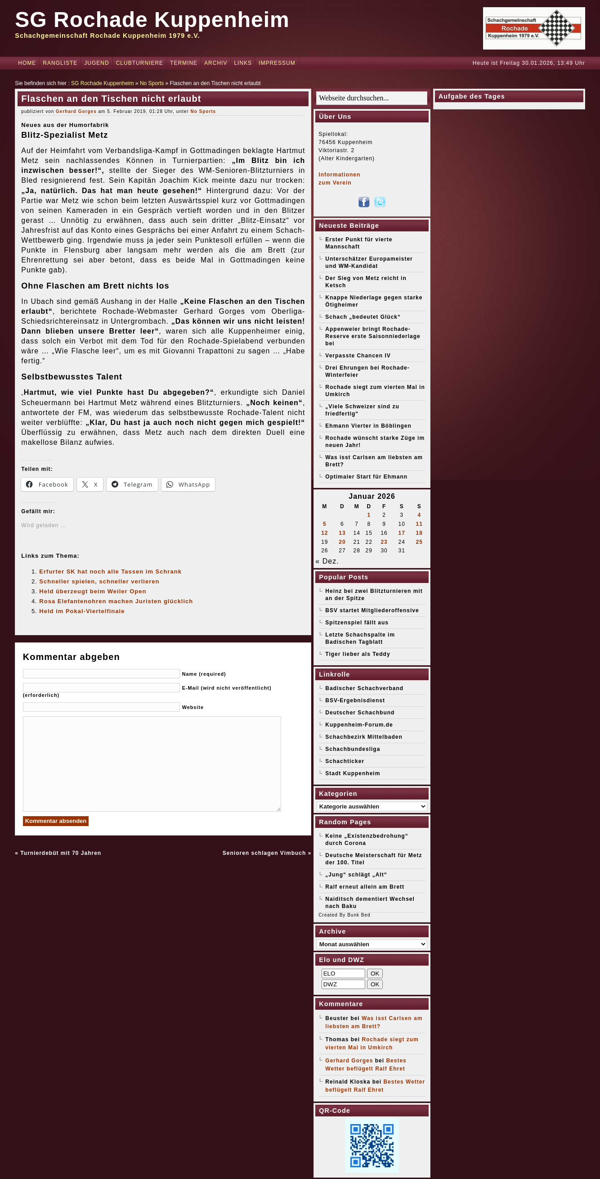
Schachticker (344, 761)
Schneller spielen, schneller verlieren (99, 581)
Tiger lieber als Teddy (357, 654)
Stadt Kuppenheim (352, 773)
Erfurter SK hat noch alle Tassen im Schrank (110, 571)
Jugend (96, 63)
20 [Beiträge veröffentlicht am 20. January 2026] (342, 542)
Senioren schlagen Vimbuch (264, 853)
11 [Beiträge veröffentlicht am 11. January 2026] (419, 524)
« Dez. (327, 561)
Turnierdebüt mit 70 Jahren (60, 853)
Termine (183, 63)
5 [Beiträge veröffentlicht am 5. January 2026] (325, 524)
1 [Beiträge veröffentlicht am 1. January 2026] (369, 515)
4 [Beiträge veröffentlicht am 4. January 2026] (419, 515)
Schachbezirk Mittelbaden (363, 737)
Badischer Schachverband (364, 688)
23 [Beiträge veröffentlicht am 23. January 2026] (384, 542)
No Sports (152, 83)
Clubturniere (139, 63)
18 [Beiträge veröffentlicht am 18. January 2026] (419, 533)
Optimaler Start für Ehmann (366, 477)
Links (243, 63)
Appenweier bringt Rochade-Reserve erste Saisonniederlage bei (372, 336)
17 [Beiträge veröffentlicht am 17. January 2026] (401, 533)
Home (27, 63)
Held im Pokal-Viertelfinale (82, 611)
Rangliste (60, 63)
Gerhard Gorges (76, 111)
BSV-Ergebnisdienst (355, 700)
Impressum (277, 63)
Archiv (215, 63)
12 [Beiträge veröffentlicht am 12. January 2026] (324, 533)
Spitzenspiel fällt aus (357, 622)
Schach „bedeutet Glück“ (363, 317)
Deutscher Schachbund (359, 712)
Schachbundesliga (352, 749)
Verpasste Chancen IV (357, 355)
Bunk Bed (358, 914)
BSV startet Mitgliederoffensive (372, 610)
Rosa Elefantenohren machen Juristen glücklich (116, 601)
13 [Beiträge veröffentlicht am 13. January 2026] (342, 533)
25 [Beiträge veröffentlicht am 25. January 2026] (419, 542)
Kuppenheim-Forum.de (359, 725)
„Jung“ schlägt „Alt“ (356, 875)
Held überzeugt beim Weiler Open (92, 591)
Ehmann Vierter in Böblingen (368, 426)
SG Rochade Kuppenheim (152, 20)
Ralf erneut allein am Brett (364, 887)
